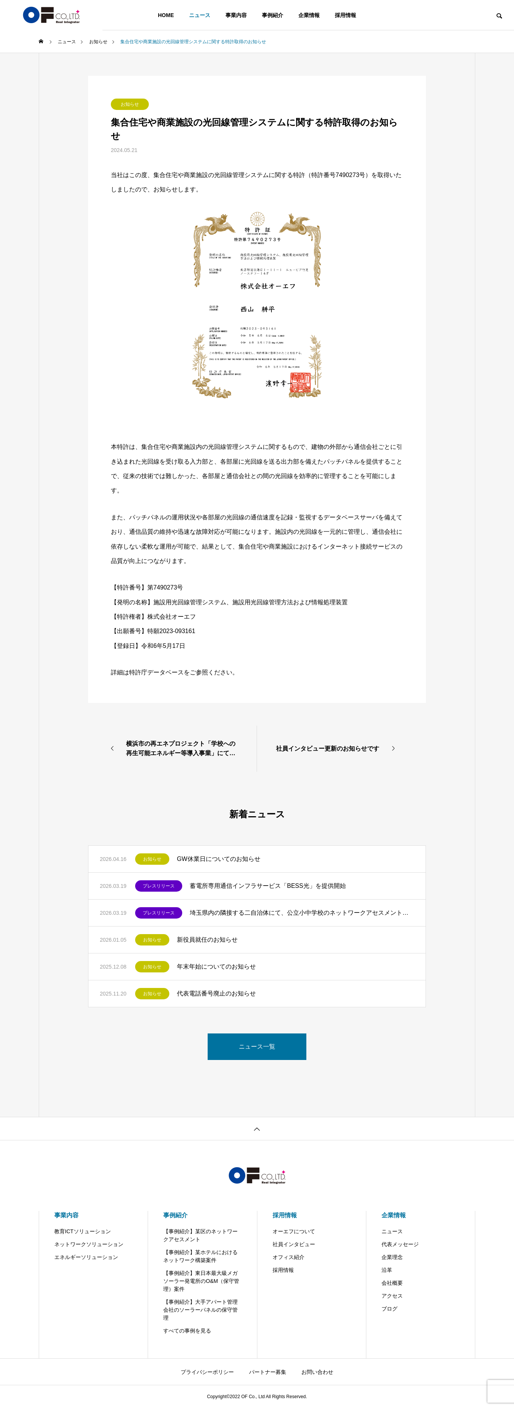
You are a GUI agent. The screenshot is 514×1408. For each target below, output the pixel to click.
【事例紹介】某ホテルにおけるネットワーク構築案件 (200, 1256)
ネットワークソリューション (88, 1244)
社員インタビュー (294, 1244)
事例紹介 (272, 15)
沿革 (387, 1270)
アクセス (392, 1296)
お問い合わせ (317, 1372)
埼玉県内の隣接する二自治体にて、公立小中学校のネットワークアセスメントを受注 (302, 912)
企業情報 (309, 15)
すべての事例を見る (187, 1331)
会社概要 (392, 1283)
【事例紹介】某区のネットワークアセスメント (200, 1235)
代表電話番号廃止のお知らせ (216, 993)
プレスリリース (159, 886)
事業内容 (236, 15)
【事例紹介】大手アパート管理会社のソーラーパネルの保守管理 (200, 1310)
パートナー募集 (267, 1372)
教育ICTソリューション (82, 1231)
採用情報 (345, 15)
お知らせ (130, 104)
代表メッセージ (400, 1244)
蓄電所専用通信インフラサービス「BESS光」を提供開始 (268, 886)
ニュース (199, 15)
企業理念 (392, 1257)
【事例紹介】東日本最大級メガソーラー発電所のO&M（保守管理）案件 (201, 1281)
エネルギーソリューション (86, 1257)
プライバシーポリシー (207, 1372)
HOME (166, 15)
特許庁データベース (156, 672)
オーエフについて (294, 1231)
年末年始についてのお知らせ (216, 966)
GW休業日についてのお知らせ (218, 859)
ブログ (389, 1309)
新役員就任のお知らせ (207, 939)
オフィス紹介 (288, 1257)
